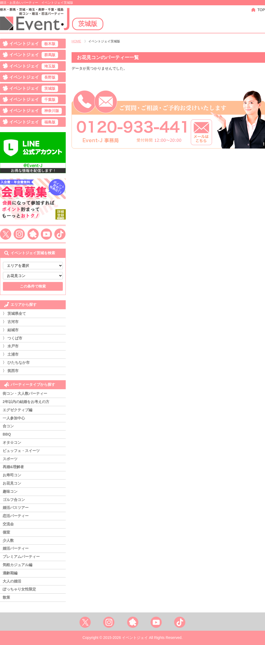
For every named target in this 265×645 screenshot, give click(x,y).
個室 (6, 532)
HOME (76, 41)
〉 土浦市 (11, 354)
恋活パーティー (16, 516)
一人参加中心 (14, 418)
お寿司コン (12, 475)
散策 (6, 597)
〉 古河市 (11, 322)
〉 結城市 (11, 330)
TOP (261, 10)
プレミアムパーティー (21, 556)
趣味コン (10, 491)
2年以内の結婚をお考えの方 (26, 402)
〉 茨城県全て (14, 313)
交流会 (8, 524)
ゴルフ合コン (14, 500)
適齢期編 (10, 573)
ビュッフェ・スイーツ (21, 451)
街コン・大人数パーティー (25, 393)
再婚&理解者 (13, 467)
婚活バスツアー (16, 507)
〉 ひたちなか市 (16, 362)
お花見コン (12, 483)
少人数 (8, 540)
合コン (8, 426)
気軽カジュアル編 (17, 565)
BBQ (7, 434)
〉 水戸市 (11, 346)
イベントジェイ (33, 44)
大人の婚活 (12, 581)
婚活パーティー (16, 548)
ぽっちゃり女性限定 (19, 589)
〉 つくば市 (12, 338)
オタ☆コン (12, 442)
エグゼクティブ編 (17, 410)
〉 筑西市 (11, 371)
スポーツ (10, 459)
